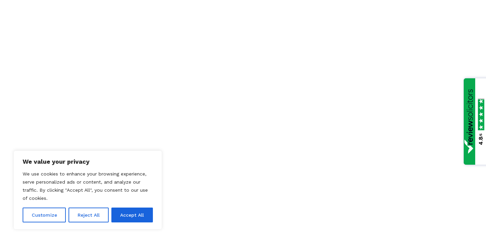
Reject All (89, 215)
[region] (88, 190)
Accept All (132, 215)
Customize (44, 215)
